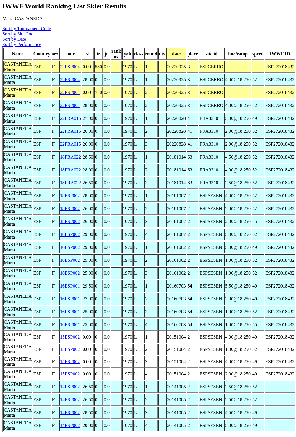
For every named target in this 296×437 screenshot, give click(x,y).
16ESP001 (70, 285)
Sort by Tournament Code (26, 28)
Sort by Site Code (18, 33)
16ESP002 (70, 247)
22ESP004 (70, 66)
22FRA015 (70, 118)
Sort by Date (14, 39)
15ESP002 (70, 336)
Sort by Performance (21, 44)
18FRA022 (70, 156)
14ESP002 (70, 386)
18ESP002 (70, 195)
